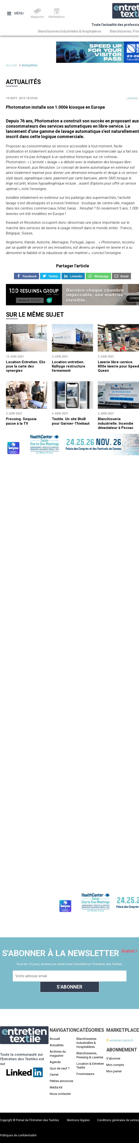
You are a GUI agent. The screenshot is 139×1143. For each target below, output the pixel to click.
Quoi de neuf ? (60, 1068)
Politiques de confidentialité (18, 1135)
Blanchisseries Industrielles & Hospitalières (69, 31)
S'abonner (113, 1058)
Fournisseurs (85, 1074)
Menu (15, 13)
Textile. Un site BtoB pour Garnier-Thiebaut (71, 421)
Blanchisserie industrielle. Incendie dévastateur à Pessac (116, 423)
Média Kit (56, 1087)
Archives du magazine (58, 1053)
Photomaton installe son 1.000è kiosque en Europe (55, 107)
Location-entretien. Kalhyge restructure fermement (68, 366)
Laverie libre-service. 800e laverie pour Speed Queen (118, 366)
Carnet (54, 1074)
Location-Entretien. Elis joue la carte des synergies (25, 366)
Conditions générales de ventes (118, 1120)
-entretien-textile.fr (119, 1040)
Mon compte (115, 1065)
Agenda (55, 1062)
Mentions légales (78, 1120)
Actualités (30, 65)
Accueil (11, 65)
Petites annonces (61, 1081)
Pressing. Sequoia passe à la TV (21, 421)
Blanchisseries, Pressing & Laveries (89, 1055)
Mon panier (114, 1071)
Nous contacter (60, 1094)
